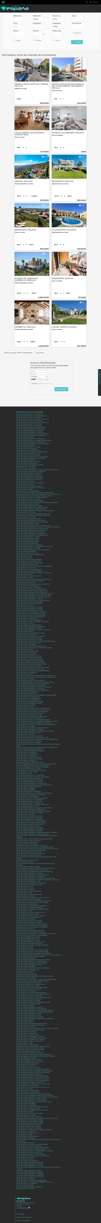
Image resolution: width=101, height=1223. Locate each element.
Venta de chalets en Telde (25, 1005)
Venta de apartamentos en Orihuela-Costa (31, 615)
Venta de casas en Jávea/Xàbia (26, 463)
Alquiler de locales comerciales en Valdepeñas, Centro (35, 847)
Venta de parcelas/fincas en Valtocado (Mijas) (31, 987)
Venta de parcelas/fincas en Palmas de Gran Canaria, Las (35, 675)
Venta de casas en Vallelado (25, 790)
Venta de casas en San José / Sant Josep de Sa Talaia (34, 839)
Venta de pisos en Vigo (24, 911)
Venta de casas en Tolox (24, 1043)
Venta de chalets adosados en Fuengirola (30, 876)
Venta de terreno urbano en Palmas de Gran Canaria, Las (36, 677)
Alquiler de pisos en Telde (25, 896)
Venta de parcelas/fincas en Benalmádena (30, 662)
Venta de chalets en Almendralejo (28, 1092)
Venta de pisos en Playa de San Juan (28, 855)
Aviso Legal (20, 1214)
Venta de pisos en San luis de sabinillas (29, 718)
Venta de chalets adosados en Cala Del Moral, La (33, 597)
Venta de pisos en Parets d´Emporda (29, 545)
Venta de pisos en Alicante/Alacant (28, 455)
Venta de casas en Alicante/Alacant (28, 450)
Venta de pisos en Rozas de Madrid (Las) (30, 824)
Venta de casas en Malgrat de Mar (28, 1108)
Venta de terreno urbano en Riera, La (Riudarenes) (33, 901)
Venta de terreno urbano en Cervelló (28, 989)
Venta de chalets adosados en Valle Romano (31, 961)
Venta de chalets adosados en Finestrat (29, 465)
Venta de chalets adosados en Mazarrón (30, 1175)
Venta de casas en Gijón (24, 574)
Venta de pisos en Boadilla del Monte (29, 943)
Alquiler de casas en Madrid (25, 466)
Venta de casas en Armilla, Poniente (28, 757)
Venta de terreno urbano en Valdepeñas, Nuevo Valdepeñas (37, 739)
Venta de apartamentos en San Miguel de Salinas (33, 719)
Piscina (56, 40)
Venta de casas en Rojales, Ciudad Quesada (31, 1180)
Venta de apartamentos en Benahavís (29, 421)
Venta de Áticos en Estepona (26, 468)
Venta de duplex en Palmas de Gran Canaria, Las (33, 1084)
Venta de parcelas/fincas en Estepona (29, 479)
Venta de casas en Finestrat (25, 705)
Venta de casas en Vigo (24, 893)
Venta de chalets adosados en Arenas (29, 782)
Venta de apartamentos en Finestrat (28, 666)
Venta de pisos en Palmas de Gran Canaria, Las (32, 422)
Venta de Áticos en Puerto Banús (27, 700)
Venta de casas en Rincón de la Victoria (29, 1113)
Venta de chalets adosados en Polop (28, 628)
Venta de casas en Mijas (24, 649)
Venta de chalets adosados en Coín (28, 643)
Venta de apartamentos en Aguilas (28, 1000)
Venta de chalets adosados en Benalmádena (31, 452)
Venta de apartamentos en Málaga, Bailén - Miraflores (34, 1151)
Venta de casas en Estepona (26, 445)
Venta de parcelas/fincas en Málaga (28, 1126)
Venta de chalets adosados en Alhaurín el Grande (33, 595)
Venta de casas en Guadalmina (27, 1183)
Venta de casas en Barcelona (26, 755)
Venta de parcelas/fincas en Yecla (27, 538)
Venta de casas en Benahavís (26, 644)
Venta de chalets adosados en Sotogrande (30, 471)
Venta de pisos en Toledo (24, 948)
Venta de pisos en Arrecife (25, 1143)
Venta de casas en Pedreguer (26, 1105)
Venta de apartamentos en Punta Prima (30, 680)
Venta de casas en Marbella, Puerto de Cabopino (33, 968)
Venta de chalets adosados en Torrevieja (30, 488)
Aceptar (42, 383)
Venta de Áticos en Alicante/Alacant (28, 698)
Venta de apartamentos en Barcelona (29, 1074)
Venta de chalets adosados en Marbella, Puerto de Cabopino (37, 832)
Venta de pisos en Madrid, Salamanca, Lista (31, 664)
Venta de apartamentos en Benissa (28, 1067)
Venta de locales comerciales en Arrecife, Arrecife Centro (35, 933)
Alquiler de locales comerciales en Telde (30, 1049)
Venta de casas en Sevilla (24, 1185)
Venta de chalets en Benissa (26, 958)
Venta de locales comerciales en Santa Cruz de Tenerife (35, 1056)
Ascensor (76, 33)
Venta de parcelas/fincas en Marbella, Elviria (31, 821)
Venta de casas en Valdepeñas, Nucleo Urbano (32, 1110)
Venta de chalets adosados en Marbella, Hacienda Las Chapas (37, 880)
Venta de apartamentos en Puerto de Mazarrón (32, 1080)
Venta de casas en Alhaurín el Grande (29, 817)
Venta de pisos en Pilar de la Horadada (29, 907)
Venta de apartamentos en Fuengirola (29, 414)
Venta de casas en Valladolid (26, 551)
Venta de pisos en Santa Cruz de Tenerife (30, 912)
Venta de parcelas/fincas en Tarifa (27, 938)
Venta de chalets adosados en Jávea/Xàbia (30, 458)
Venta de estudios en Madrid (26, 654)
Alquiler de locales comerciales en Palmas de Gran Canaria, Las (38, 494)
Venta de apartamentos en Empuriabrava (30, 915)
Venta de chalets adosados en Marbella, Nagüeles (33, 811)
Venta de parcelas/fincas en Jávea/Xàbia (30, 661)
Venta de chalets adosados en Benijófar (30, 701)
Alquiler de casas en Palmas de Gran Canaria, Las (33, 515)
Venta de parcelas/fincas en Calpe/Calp (29, 602)
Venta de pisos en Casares (25, 679)
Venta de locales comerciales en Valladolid (31, 850)
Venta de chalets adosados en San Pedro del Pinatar (34, 785)
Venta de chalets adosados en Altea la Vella (31, 1098)
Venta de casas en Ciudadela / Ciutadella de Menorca (34, 1182)
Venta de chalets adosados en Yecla (28, 733)
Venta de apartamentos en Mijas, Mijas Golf (31, 1149)
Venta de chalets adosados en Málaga (29, 505)
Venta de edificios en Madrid (26, 1058)
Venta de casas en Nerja (24, 1111)
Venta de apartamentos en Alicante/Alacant (31, 435)
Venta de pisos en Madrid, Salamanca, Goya (31, 992)
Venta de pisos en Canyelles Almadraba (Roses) (32, 909)
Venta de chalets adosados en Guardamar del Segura (34, 1010)
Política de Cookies (22, 1220)
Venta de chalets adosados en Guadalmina (31, 533)
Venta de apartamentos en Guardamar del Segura (33, 514)
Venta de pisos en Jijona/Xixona (27, 1064)
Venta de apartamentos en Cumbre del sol (31, 589)
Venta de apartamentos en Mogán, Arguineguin (33, 777)
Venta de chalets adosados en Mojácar (29, 1172)
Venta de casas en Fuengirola (26, 672)
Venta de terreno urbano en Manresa (29, 1128)
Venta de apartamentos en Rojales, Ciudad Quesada (34, 1071)
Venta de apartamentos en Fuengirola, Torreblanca (34, 723)
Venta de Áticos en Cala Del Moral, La (29, 917)
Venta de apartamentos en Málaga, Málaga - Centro (34, 496)
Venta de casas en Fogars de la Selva (28, 840)
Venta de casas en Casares (25, 484)
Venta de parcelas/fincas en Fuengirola (29, 1061)
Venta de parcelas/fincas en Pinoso (28, 461)
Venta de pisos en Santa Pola (26, 1131)
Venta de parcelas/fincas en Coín (27, 553)
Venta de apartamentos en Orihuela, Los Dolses (32, 1069)
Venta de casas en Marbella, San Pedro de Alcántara (34, 648)
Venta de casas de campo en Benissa (29, 1116)
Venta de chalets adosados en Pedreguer (30, 626)
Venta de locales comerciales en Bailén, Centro (32, 981)
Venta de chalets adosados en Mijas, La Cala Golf (33, 584)
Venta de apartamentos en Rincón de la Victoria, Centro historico (38, 955)
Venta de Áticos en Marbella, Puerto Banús (31, 685)
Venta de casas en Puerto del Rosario (29, 657)
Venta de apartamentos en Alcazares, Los (30, 617)
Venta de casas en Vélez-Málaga (27, 1045)
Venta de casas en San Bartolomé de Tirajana (31, 925)
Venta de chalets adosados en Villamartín (30, 532)
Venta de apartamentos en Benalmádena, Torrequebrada (36, 695)
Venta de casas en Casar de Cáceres (28, 576)
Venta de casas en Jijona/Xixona (27, 692)
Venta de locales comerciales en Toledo (29, 1123)
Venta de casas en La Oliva (25, 734)
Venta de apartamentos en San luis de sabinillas (32, 684)
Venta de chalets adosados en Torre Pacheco (31, 924)
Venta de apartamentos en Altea (27, 914)
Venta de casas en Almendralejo (27, 586)
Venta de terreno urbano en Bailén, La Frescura (32, 621)
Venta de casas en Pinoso (25, 706)
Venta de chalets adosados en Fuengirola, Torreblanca (35, 1018)
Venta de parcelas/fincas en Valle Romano (30, 942)
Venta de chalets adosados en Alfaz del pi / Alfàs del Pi (35, 1095)
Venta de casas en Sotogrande (26, 1033)
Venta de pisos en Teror (24, 773)
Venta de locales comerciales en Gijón (29, 639)
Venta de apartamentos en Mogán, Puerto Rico (32, 804)
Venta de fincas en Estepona (26, 693)
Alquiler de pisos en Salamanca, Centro (29, 610)
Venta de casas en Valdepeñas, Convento (30, 1036)
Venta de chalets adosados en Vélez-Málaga (31, 963)
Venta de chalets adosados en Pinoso (29, 1013)
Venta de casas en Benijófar (25, 1103)
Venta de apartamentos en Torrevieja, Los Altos (32, 950)
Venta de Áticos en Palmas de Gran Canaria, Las (32, 1087)
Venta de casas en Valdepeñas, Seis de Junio (31, 1038)
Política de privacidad (45, 383)
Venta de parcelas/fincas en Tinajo (28, 940)
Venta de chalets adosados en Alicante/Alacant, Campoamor (37, 1097)
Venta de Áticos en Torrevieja (26, 568)
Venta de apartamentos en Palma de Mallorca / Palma (35, 682)
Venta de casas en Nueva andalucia (28, 474)
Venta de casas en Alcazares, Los (27, 969)
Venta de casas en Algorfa (25, 1020)
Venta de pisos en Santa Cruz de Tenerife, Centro (33, 994)
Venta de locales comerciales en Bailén (29, 1120)
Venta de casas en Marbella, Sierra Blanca (30, 1040)
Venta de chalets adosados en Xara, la (29, 1170)
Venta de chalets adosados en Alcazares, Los (31, 783)
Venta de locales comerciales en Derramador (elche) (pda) (36, 979)
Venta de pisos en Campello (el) (27, 904)
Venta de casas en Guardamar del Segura (30, 1025)
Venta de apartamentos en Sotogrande (29, 803)
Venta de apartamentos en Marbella (28, 417)
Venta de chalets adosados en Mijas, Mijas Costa (32, 550)
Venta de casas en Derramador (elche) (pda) (31, 1023)
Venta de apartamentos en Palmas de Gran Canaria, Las (35, 868)
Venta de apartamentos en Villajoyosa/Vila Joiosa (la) (34, 546)
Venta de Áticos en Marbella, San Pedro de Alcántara (34, 871)
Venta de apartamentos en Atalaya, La (29, 778)
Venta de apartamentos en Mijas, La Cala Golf (32, 870)
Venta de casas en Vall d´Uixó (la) (27, 1035)
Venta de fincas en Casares (25, 1188)
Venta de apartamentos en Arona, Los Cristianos (33, 1156)
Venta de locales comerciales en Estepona (30, 713)
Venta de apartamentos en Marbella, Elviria (31, 509)
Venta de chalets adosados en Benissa (29, 607)
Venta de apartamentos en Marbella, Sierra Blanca (33, 953)
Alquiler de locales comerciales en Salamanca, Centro (34, 976)
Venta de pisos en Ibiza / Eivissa (27, 772)
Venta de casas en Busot (24, 1022)
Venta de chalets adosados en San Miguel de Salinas (34, 594)
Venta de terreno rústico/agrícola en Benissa (31, 612)
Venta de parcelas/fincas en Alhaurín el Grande (32, 767)
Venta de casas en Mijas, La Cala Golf (28, 1041)
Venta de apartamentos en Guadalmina (30, 554)
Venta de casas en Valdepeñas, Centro (29, 884)
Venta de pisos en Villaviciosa (26, 991)
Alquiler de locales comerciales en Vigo (29, 762)
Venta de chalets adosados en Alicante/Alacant (32, 728)
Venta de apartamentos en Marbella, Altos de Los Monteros (36, 747)
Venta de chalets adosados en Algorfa (29, 571)
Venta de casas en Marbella (25, 460)
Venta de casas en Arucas (25, 888)
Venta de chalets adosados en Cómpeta (30, 1174)
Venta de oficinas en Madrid (26, 978)
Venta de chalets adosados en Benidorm (30, 829)
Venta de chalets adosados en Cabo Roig (30, 809)
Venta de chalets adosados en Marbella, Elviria (32, 535)
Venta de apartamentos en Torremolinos (30, 483)
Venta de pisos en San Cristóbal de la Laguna (31, 798)
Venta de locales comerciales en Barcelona (31, 932)
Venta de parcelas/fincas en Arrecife (28, 1059)
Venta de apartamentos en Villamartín (29, 563)
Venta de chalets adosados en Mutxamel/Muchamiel (34, 1012)
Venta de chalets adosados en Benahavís (30, 429)
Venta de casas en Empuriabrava (27, 842)
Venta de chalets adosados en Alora (28, 1015)
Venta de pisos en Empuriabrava (27, 1136)
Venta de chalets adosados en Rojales (29, 831)
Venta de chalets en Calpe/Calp (27, 1160)
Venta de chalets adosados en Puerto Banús (31, 1100)
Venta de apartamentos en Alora (27, 806)
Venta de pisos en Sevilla (24, 946)
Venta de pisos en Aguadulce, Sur (27, 1133)
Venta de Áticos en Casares (25, 919)
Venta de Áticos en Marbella (26, 582)
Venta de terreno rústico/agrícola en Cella (30, 613)
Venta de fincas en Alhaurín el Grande (29, 736)
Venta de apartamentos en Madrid (28, 548)
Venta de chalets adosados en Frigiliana (30, 1017)
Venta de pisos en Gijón (24, 1134)
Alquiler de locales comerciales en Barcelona (31, 845)
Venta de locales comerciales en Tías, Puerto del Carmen (35, 641)
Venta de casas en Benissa (25, 1178)
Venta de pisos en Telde (24, 489)
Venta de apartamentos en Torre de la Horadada (33, 1072)
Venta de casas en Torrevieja (26, 517)
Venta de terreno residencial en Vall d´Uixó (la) (32, 902)
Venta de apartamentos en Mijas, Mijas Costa (31, 592)
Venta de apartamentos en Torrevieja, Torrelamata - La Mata (37, 721)
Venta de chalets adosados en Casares (29, 599)
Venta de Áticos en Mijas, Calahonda (28, 920)
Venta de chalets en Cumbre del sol (28, 625)
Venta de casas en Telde (24, 577)
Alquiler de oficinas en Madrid (26, 974)
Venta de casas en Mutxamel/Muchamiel (30, 633)
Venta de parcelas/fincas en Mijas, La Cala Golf (32, 737)
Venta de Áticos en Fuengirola (26, 448)
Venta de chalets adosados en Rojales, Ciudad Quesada (35, 510)
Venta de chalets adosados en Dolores (29, 1162)
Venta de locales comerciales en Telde (29, 1121)
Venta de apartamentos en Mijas (27, 523)
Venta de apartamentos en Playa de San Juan (32, 590)
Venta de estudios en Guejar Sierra (28, 697)
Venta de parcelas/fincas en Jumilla (28, 768)
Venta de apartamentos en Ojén (27, 504)
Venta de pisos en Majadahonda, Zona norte (31, 716)
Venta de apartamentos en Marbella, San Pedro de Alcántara (37, 502)
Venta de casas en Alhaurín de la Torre (29, 816)
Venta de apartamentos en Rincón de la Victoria (32, 1079)
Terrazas (37, 40)
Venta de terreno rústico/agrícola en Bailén (31, 770)
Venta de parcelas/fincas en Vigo (27, 1062)
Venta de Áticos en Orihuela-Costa (28, 1004)
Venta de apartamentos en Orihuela (28, 741)
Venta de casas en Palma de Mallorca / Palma (32, 1107)
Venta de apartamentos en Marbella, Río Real (32, 1076)
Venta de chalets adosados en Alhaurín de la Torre (33, 630)
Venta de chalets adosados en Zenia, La (29, 749)
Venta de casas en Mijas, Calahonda (28, 587)
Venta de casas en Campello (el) (27, 754)
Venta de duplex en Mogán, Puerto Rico (30, 1082)
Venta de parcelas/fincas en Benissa (28, 791)
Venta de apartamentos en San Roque (29, 827)
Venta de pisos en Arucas (25, 862)
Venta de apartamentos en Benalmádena (30, 427)
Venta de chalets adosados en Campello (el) (31, 1009)
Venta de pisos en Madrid (25, 623)
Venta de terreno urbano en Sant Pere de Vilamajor (34, 1129)
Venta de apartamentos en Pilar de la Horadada (32, 667)
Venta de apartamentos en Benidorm (29, 486)
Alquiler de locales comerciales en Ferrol (30, 1048)
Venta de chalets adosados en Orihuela (29, 729)
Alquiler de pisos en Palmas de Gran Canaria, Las (33, 708)
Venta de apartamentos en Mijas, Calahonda (31, 530)
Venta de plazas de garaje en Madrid (28, 638)
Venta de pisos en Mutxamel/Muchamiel (30, 853)
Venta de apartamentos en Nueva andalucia (31, 416)
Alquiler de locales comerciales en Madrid (30, 636)
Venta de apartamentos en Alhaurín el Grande (32, 951)
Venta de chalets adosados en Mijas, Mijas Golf (32, 834)
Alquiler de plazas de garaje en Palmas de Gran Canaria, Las (36, 1118)
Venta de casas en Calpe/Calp (26, 752)
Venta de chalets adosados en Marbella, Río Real (33, 960)
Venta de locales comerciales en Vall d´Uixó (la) (32, 897)
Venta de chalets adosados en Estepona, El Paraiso (33, 572)
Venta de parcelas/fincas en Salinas (28, 937)
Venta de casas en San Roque (26, 1031)
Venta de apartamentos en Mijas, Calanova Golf (32, 1077)
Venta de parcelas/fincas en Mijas (27, 541)
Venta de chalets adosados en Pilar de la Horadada (33, 687)
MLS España (20, 1201)
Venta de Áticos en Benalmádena (27, 491)
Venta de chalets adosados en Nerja (28, 656)
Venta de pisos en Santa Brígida (27, 796)
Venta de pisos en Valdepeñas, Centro (29, 603)
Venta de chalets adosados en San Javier (30, 1177)
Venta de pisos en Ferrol (24, 605)
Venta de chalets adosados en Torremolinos (31, 883)
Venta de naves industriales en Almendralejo (31, 935)
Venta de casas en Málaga (25, 788)
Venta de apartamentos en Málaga (28, 447)
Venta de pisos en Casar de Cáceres (28, 561)
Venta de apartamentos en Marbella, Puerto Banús (33, 440)
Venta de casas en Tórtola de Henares (29, 759)
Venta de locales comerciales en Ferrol (29, 659)
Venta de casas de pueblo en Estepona (29, 1187)
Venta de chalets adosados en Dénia (28, 703)
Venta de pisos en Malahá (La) (26, 652)
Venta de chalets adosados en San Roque (30, 688)
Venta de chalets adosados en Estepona (30, 432)
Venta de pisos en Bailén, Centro (27, 860)
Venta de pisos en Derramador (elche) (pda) (31, 906)
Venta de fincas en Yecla (24, 674)
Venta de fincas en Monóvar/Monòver (29, 894)
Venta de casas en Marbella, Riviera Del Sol (31, 646)
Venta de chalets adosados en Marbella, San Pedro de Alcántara (38, 527)
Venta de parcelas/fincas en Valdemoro (29, 819)
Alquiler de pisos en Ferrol (25, 929)
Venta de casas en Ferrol (24, 886)
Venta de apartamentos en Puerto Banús (30, 439)
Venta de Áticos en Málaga (25, 726)
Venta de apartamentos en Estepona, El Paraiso (32, 1147)
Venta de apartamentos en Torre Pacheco (30, 1154)
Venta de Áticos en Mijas (24, 1159)
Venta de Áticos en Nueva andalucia (28, 569)
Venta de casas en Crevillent (26, 966)
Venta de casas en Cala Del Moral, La (28, 786)
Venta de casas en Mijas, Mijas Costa (28, 891)
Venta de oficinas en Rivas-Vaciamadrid (30, 1053)
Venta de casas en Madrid (25, 437)
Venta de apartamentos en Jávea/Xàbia (29, 799)
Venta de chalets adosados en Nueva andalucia (32, 434)
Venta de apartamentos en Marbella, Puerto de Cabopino (36, 724)
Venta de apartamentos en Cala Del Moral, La (31, 497)
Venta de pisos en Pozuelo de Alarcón (29, 1146)
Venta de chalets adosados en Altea (28, 519)
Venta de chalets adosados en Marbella (29, 430)
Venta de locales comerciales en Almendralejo (32, 711)
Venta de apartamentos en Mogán (28, 866)
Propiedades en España (29, 412)
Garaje (16, 40)
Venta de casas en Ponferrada (26, 844)
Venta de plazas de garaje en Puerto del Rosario (32, 443)
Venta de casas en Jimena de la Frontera (30, 1030)
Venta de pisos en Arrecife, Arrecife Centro (30, 822)
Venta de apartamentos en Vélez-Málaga (30, 956)
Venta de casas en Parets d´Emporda (29, 473)
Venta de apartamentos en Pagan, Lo (29, 1152)
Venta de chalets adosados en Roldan (29, 964)
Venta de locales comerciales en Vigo (29, 715)
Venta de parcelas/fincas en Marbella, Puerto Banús (34, 793)
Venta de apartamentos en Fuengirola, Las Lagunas (34, 566)
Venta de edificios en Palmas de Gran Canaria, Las (33, 765)
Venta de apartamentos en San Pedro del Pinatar (33, 1002)
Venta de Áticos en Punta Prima (27, 1085)
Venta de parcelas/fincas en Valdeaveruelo (30, 984)
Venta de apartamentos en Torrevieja (29, 424)
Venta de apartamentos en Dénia (27, 826)
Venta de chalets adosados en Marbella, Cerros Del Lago (35, 878)
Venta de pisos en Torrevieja (25, 512)
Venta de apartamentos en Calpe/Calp (29, 476)
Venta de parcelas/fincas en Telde (27, 986)
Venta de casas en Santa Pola (26, 635)
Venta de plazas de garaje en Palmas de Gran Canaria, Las (36, 764)
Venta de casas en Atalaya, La (26, 760)
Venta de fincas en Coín (24, 558)
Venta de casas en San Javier (26, 1115)
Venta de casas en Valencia (25, 971)
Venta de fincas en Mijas (24, 973)
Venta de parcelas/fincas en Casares (28, 899)
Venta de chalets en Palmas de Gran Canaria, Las (33, 525)
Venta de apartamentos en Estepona (29, 425)
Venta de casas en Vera (24, 556)
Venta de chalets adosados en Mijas (28, 453)
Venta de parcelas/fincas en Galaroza (29, 1125)
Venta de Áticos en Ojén (24, 1089)
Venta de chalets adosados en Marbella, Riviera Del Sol (35, 731)
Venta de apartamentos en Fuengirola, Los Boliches (34, 808)
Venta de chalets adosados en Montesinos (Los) (32, 875)
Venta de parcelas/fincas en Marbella (29, 559)
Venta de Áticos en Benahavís (26, 618)
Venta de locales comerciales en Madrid (30, 501)
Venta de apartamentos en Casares (28, 499)
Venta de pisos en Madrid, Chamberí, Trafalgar (32, 945)
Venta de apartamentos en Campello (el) (30, 775)
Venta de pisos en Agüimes (25, 1138)
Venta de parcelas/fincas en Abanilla (28, 852)
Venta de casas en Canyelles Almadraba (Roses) (32, 670)
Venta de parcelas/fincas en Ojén (27, 651)
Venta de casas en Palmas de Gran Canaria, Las (32, 419)
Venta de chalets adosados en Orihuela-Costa (32, 507)
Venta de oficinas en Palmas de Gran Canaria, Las (33, 710)
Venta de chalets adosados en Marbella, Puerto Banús (35, 492)
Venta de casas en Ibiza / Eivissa (27, 564)
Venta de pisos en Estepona (25, 481)
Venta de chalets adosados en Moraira (29, 608)
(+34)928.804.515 (23, 1208)
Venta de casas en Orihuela (25, 1027)
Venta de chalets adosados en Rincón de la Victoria (34, 1102)
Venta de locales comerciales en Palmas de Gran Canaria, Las (37, 470)
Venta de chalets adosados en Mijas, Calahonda (32, 690)
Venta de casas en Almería (25, 814)
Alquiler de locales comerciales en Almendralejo (33, 1046)
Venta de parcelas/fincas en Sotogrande (30, 581)
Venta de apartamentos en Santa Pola (29, 995)
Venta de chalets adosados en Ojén (28, 881)
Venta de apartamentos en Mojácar (28, 742)
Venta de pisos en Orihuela (25, 1066)
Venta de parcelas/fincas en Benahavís (29, 478)
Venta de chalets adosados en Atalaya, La (30, 750)
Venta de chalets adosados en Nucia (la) (30, 669)
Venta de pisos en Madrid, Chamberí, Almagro (32, 1144)
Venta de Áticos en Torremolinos (27, 1090)
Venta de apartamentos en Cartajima (29, 999)
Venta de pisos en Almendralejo (27, 543)
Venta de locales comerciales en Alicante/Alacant (33, 600)
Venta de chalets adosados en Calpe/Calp (30, 442)
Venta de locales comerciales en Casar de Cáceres (33, 1054)
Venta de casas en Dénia (24, 631)
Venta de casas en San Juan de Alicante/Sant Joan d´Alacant (37, 1028)
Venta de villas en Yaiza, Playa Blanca (29, 620)
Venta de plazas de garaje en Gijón (28, 1051)
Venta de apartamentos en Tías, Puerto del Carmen (34, 997)
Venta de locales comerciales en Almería (30, 930)
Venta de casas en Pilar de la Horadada (29, 813)
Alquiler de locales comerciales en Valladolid (31, 927)
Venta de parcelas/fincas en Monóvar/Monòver (32, 522)
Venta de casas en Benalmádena (27, 540)
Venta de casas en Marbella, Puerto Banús (30, 520)
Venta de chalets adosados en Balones (29, 1007)
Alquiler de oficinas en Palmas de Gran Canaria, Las (34, 579)
